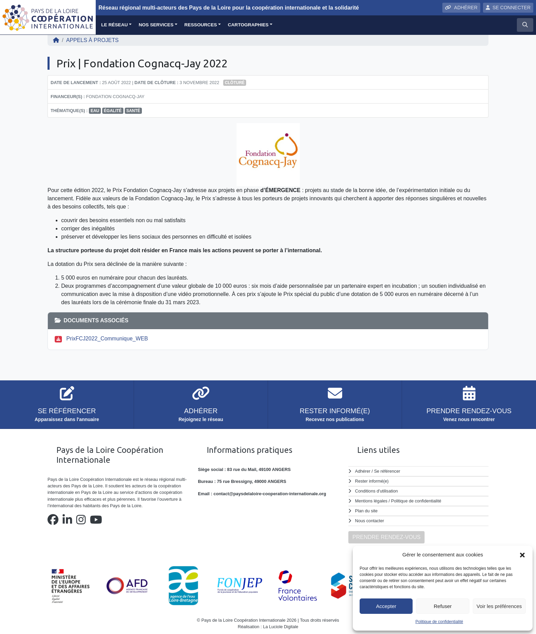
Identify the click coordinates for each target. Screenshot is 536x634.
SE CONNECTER (508, 7)
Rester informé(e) (372, 480)
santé (133, 110)
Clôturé (235, 82)
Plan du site (366, 509)
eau (95, 110)
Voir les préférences (499, 606)
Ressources (200, 24)
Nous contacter (370, 519)
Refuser (443, 606)
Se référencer (387, 471)
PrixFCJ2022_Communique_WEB (107, 338)
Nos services (156, 24)
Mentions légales (371, 500)
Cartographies (248, 24)
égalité (113, 110)
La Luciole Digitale (281, 625)
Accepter (386, 606)
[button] (522, 554)
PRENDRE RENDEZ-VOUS (386, 535)
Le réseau (114, 24)
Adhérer (363, 471)
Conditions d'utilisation (377, 490)
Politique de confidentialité (439, 621)
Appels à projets (92, 40)
